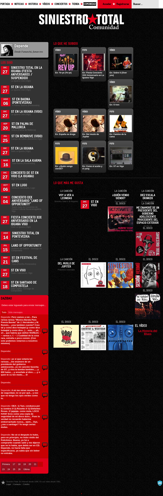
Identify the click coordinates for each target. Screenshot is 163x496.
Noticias (19, 4)
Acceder (107, 4)
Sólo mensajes (15, 312)
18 (19, 464)
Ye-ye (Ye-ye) (65, 73)
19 (24, 464)
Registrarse (122, 4)
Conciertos (61, 4)
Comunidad (90, 4)
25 (14, 469)
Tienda (75, 4)
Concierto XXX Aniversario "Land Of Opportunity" (27, 201)
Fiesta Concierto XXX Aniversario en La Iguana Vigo (26, 221)
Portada (5, 4)
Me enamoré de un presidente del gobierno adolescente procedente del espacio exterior (147, 215)
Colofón (26, 484)
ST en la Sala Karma (26, 160)
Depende (5, 317)
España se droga (67, 134)
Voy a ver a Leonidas (66, 197)
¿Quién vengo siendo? (120, 197)
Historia (33, 4)
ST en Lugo (19, 185)
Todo (4, 312)
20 (30, 464)
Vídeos (46, 4)
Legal (8, 484)
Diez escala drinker (147, 197)
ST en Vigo (18, 270)
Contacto (17, 484)
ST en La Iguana (22, 87)
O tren (116, 105)
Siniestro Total (81, 22)
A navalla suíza (159, 483)
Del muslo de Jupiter (66, 265)
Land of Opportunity (26, 245)
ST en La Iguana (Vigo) (26, 111)
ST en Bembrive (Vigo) (26, 136)
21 (35, 464)
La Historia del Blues (147, 332)
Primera (6, 464)
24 (8, 469)
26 (19, 469)
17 (14, 464)
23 (3, 469)
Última (26, 469)
